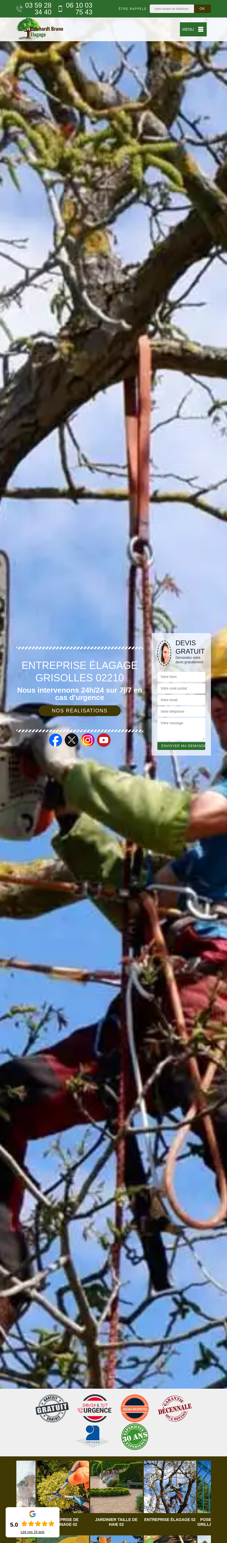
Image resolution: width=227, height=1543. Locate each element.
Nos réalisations (80, 711)
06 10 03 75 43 (74, 9)
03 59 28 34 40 (34, 9)
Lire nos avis (32, 1532)
